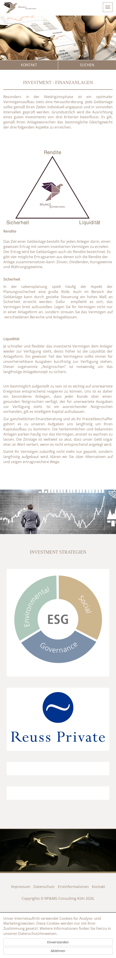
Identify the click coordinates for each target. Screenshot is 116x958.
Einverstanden (58, 942)
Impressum (20, 886)
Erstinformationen (73, 886)
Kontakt (29, 64)
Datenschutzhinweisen (37, 933)
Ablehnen (58, 951)
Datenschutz (44, 886)
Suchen (87, 64)
